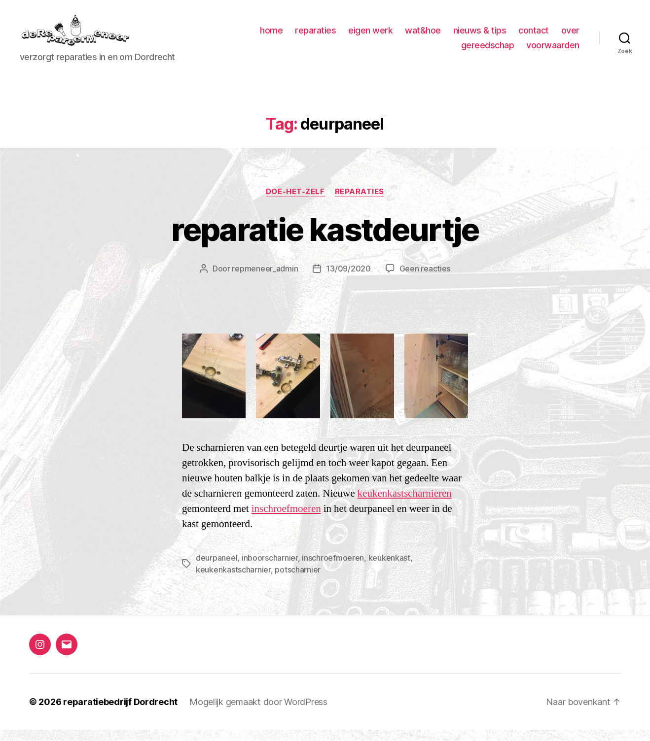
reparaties (345, 36)
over (440, 50)
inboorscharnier (270, 569)
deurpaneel (216, 569)
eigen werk (401, 36)
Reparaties (360, 203)
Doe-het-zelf (295, 203)
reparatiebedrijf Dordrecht (120, 713)
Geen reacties (425, 280)
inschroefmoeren (286, 520)
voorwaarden (552, 50)
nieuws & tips (510, 36)
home (301, 36)
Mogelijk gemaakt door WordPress (258, 713)
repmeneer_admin (265, 280)
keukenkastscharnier (233, 581)
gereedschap (487, 50)
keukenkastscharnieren (405, 504)
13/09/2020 (348, 280)
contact (564, 36)
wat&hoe (453, 36)
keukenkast (389, 569)
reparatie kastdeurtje (324, 241)
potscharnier (298, 581)
